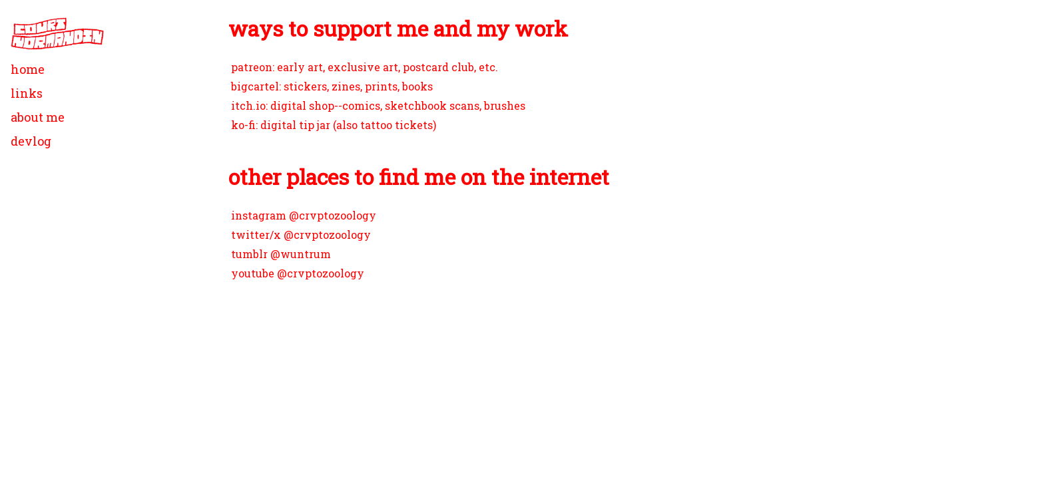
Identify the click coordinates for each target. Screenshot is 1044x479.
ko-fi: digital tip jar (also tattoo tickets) (333, 125)
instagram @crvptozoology (303, 215)
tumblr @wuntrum (281, 254)
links (27, 93)
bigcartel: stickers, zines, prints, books (332, 86)
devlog (31, 141)
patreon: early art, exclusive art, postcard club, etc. (364, 67)
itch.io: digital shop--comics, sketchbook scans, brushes (378, 105)
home (28, 69)
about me (38, 117)
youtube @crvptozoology (297, 273)
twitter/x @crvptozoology (301, 234)
